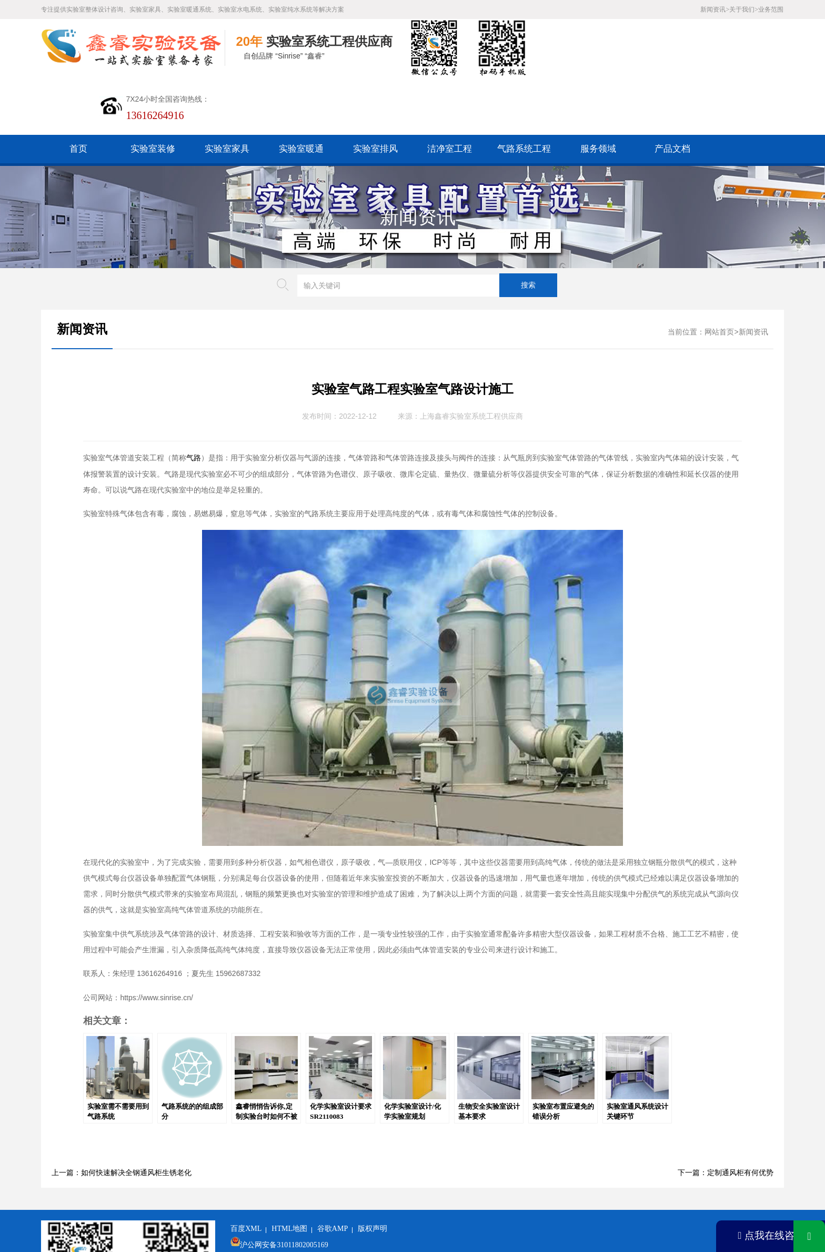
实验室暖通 (301, 91)
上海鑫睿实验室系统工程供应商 (471, 358)
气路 (193, 400)
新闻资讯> (714, 9)
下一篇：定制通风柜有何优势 (725, 1115)
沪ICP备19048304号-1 (309, 1203)
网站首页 (719, 274)
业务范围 (770, 9)
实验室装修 (152, 91)
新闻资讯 (418, 159)
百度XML (245, 1171)
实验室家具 (227, 91)
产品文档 (672, 91)
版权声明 (372, 1171)
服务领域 (598, 91)
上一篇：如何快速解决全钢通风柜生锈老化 (122, 1115)
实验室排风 (375, 91)
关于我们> (743, 9)
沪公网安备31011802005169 (284, 1187)
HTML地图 (289, 1171)
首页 (78, 91)
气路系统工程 (524, 91)
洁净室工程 (449, 91)
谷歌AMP (332, 1171)
